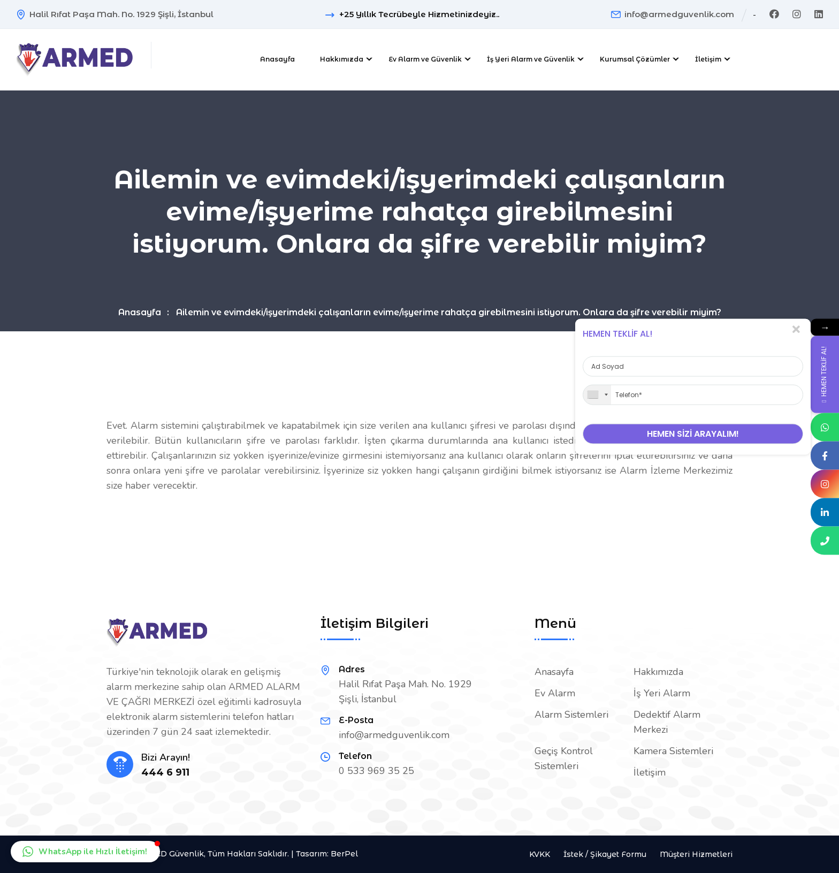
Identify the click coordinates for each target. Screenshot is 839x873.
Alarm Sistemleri (571, 714)
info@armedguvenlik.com (679, 14)
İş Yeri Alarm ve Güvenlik (531, 59)
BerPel (344, 854)
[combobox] (597, 394)
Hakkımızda (341, 59)
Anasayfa (277, 59)
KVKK (539, 854)
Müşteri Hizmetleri (696, 854)
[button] (85, 851)
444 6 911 (165, 772)
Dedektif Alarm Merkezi (667, 722)
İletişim (708, 59)
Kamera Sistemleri (673, 751)
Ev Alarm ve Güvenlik (425, 59)
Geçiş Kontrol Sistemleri (564, 758)
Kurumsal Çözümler (635, 59)
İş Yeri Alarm (662, 693)
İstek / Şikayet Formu (604, 854)
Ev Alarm (555, 693)
